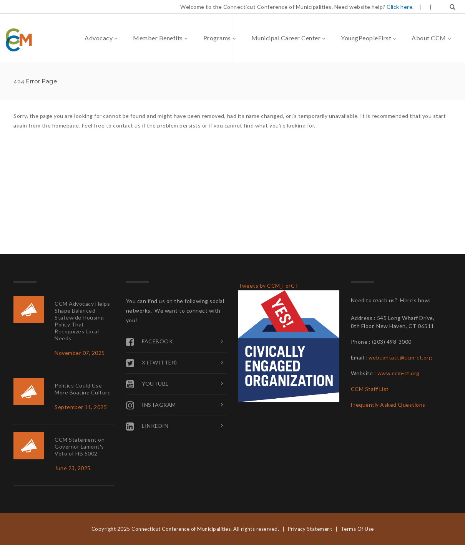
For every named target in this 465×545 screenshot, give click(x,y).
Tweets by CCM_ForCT (268, 285)
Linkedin (147, 426)
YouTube (147, 384)
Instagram (151, 405)
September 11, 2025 (81, 407)
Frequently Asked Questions (388, 404)
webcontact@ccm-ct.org (400, 357)
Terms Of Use (357, 529)
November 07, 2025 (80, 353)
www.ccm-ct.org (398, 373)
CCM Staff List (370, 389)
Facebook (149, 341)
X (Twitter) (151, 363)
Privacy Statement (310, 529)
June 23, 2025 (73, 468)
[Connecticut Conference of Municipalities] (19, 39)
